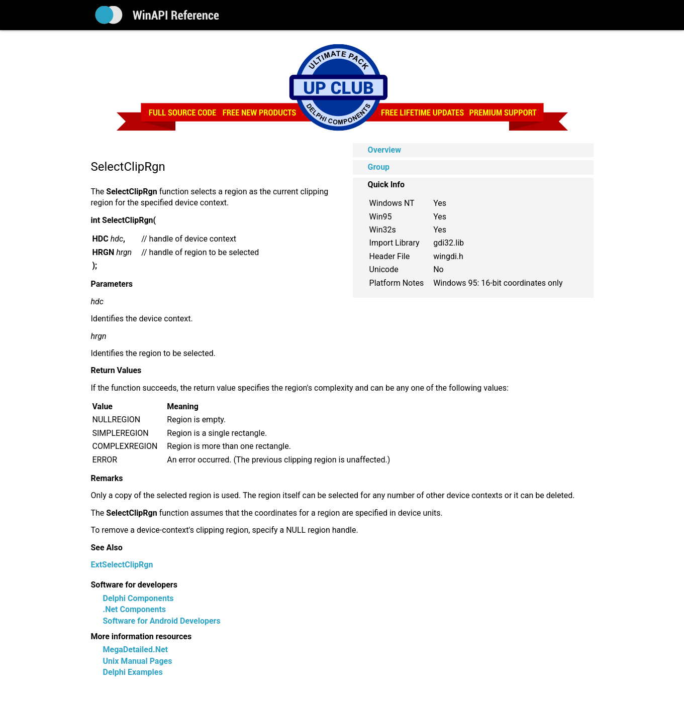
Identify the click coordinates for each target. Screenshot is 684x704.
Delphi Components (138, 598)
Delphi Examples (133, 672)
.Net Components (134, 609)
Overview (384, 150)
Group (379, 167)
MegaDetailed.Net (135, 649)
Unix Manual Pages (137, 661)
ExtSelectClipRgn (122, 564)
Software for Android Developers (162, 621)
